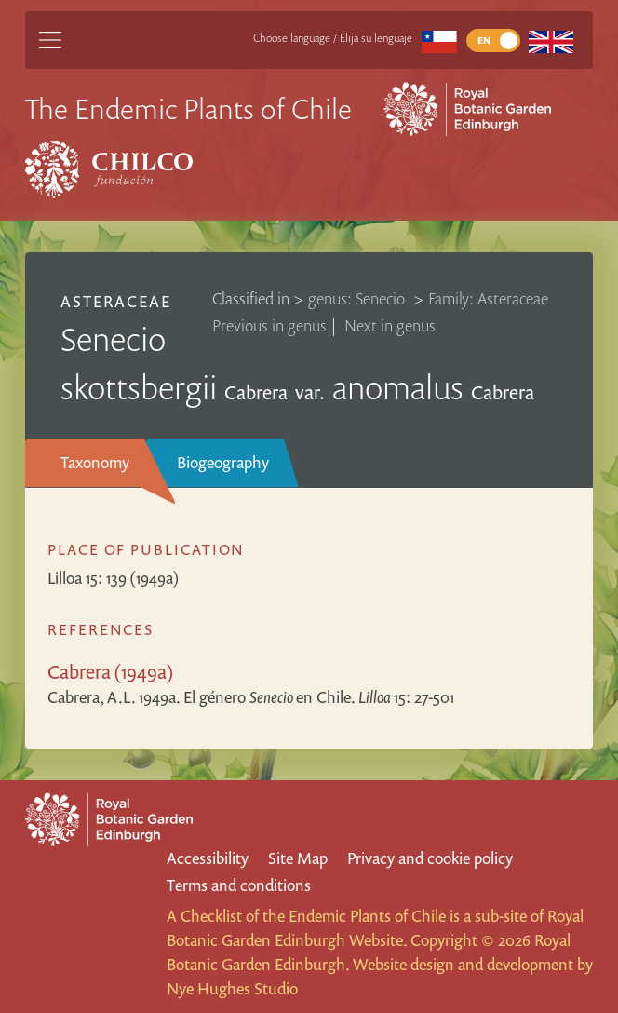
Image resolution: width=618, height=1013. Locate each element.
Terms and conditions (239, 885)
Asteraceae (115, 301)
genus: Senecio (358, 298)
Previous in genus (269, 325)
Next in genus (390, 325)
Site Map (298, 858)
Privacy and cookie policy (430, 858)
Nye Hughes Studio (232, 988)
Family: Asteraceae (488, 298)
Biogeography (223, 462)
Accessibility (208, 858)
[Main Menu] (50, 40)
